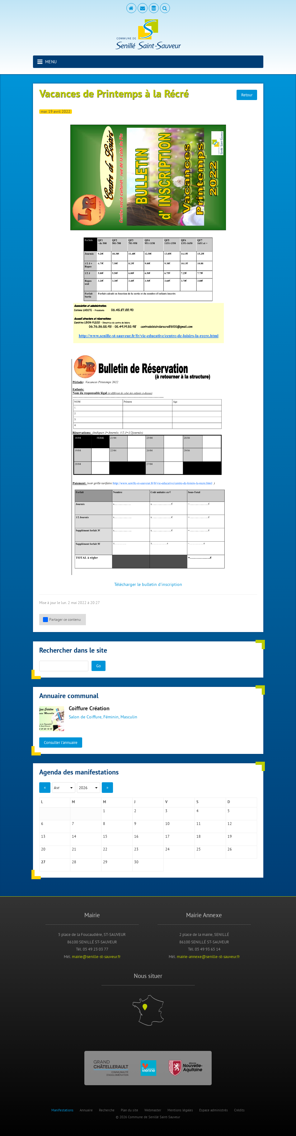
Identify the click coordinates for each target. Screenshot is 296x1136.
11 (198, 823)
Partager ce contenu (62, 619)
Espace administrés (213, 1110)
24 (167, 849)
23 (136, 849)
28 (74, 862)
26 (230, 849)
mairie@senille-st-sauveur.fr (96, 956)
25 (198, 849)
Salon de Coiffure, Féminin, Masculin (103, 717)
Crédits (239, 1110)
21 (74, 849)
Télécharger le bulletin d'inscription (148, 584)
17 (167, 836)
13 (43, 836)
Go (98, 665)
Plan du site (129, 1110)
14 (74, 836)
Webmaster (152, 1110)
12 (230, 823)
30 (136, 862)
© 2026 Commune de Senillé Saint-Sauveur (148, 1117)
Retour (246, 94)
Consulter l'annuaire (61, 742)
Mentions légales (180, 1110)
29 (105, 862)
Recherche (107, 1110)
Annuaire (86, 1110)
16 (136, 836)
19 (230, 836)
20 (43, 849)
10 (167, 823)
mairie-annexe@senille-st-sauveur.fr (208, 956)
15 (105, 836)
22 (105, 849)
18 (198, 836)
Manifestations (62, 1110)
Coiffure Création (89, 708)
